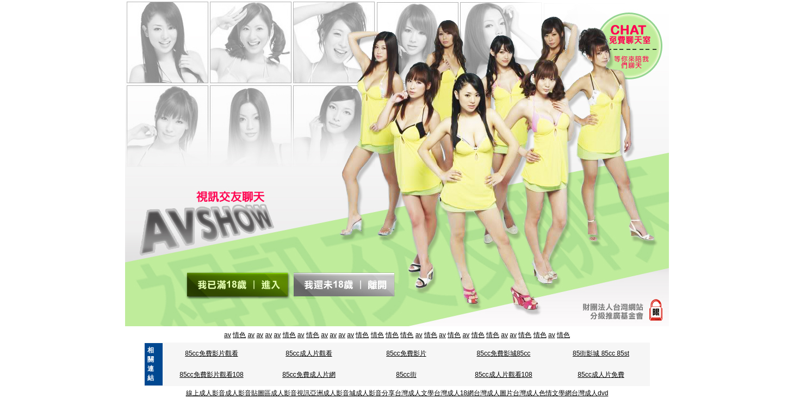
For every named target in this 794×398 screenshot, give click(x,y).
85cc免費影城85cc (504, 353)
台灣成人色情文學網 (542, 393)
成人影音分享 (375, 393)
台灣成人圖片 (493, 393)
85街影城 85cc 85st (601, 353)
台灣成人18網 (454, 393)
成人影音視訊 (290, 393)
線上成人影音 (205, 393)
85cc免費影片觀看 (211, 353)
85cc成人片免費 (601, 374)
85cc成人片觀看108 (503, 374)
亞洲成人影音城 (333, 393)
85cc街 (406, 374)
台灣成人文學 (414, 393)
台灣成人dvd (590, 393)
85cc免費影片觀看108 (211, 374)
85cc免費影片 (406, 353)
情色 (239, 335)
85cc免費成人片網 (308, 374)
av (227, 335)
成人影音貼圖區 (248, 393)
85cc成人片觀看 (309, 353)
